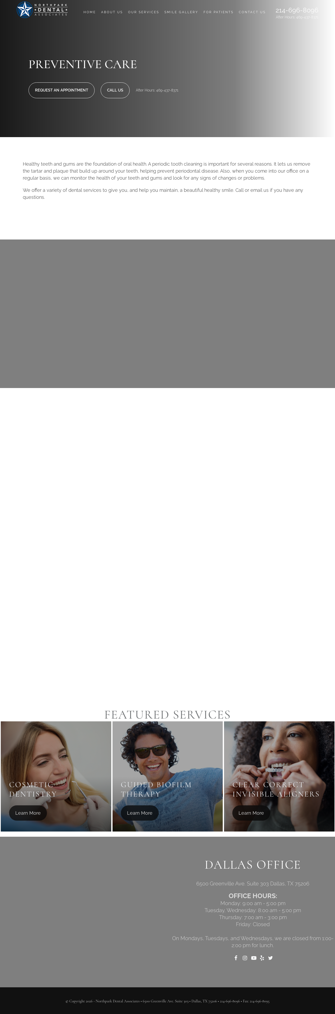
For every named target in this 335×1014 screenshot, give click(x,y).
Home (89, 12)
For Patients (219, 12)
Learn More (28, 813)
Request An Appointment (61, 90)
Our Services (143, 12)
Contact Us (252, 12)
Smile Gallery (181, 12)
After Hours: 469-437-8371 (297, 17)
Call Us (115, 90)
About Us (112, 12)
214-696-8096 (297, 10)
